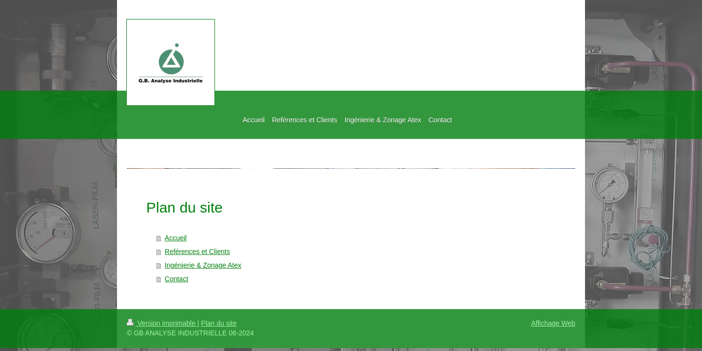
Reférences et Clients (197, 251)
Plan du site (218, 323)
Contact (176, 279)
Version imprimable (162, 323)
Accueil (176, 238)
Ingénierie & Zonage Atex (203, 265)
